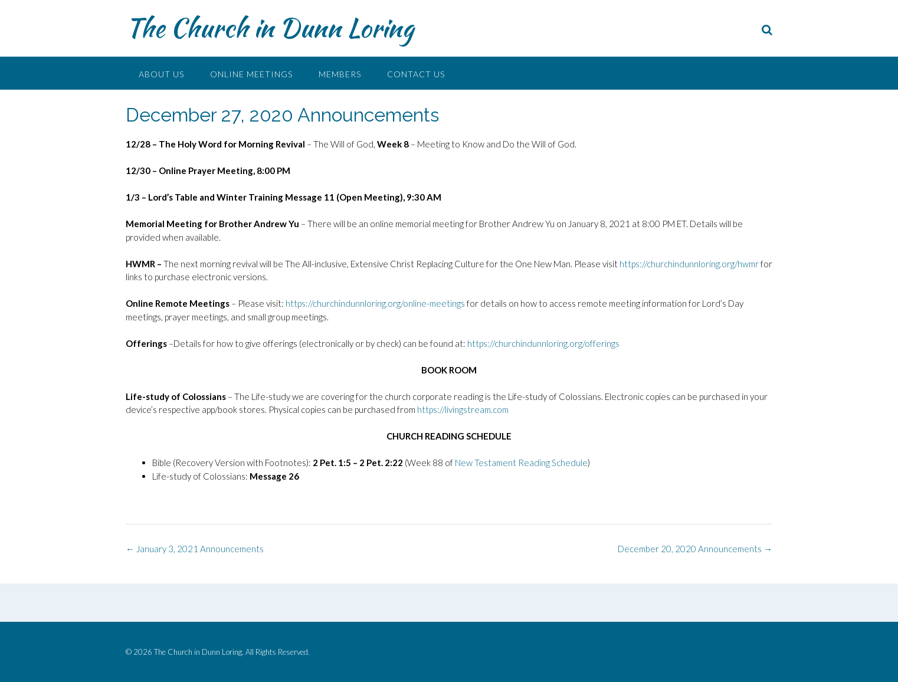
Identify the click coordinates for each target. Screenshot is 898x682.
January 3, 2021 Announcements (195, 548)
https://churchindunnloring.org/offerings (543, 343)
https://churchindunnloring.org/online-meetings (375, 303)
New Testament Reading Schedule (521, 462)
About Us (161, 74)
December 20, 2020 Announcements (695, 548)
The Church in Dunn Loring (270, 28)
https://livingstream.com (463, 409)
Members (340, 74)
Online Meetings (251, 74)
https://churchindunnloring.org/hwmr (689, 263)
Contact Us (416, 74)
